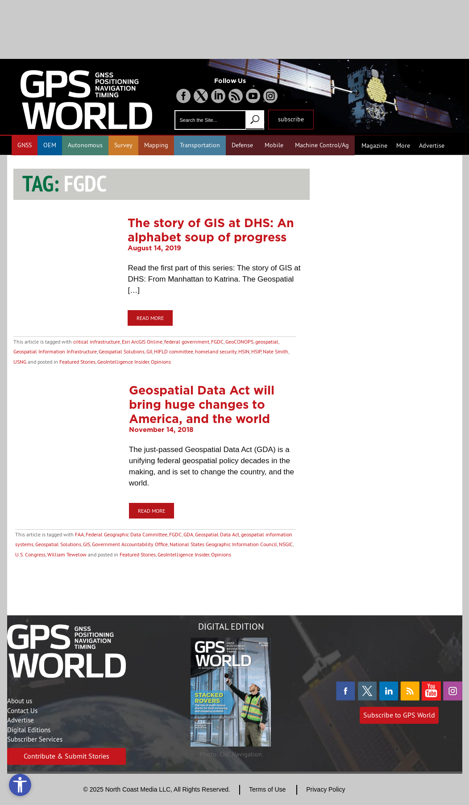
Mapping (156, 145)
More (403, 145)
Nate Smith (275, 351)
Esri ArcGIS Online (142, 341)
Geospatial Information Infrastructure (55, 351)
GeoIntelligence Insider (123, 361)
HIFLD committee (173, 351)
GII (149, 351)
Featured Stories (77, 361)
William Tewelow (67, 554)
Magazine (374, 145)
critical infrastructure (96, 341)
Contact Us (22, 710)
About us (19, 701)
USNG (19, 361)
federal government (186, 341)
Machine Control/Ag (322, 145)
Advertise (431, 145)
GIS (86, 544)
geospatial (266, 341)
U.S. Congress (30, 554)
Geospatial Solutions (122, 351)
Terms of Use (267, 789)
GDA (188, 534)
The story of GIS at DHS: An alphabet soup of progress (211, 230)
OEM (49, 145)
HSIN (243, 351)
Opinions (161, 361)
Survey (123, 145)
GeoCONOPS (239, 341)
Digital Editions (28, 730)
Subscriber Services (34, 739)
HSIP (256, 351)
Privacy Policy (325, 789)
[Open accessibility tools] (20, 785)
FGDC (217, 341)
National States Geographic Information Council (223, 544)
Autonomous (85, 145)
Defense (242, 145)
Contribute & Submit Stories (66, 755)
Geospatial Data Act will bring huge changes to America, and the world (201, 404)
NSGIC (286, 544)
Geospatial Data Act (217, 534)
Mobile (274, 145)
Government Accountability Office (130, 544)
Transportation (200, 145)
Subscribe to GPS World (399, 714)
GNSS (24, 145)
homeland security (216, 351)
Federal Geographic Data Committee (126, 534)
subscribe (291, 119)
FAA (79, 534)
